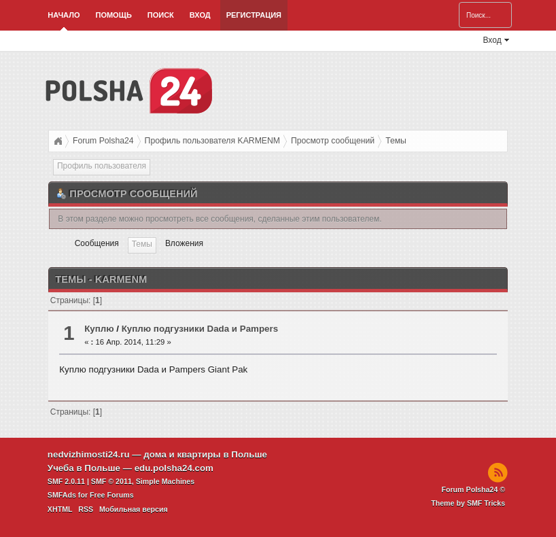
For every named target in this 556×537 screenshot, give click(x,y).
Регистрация (253, 15)
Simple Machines (165, 481)
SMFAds (62, 495)
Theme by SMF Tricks (468, 503)
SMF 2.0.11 (66, 481)
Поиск (160, 15)
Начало (64, 15)
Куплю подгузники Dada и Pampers (200, 329)
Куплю (99, 329)
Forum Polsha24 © (473, 489)
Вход (200, 15)
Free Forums (112, 495)
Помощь (113, 15)
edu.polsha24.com (174, 468)
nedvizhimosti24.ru (89, 454)
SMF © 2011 (111, 481)
